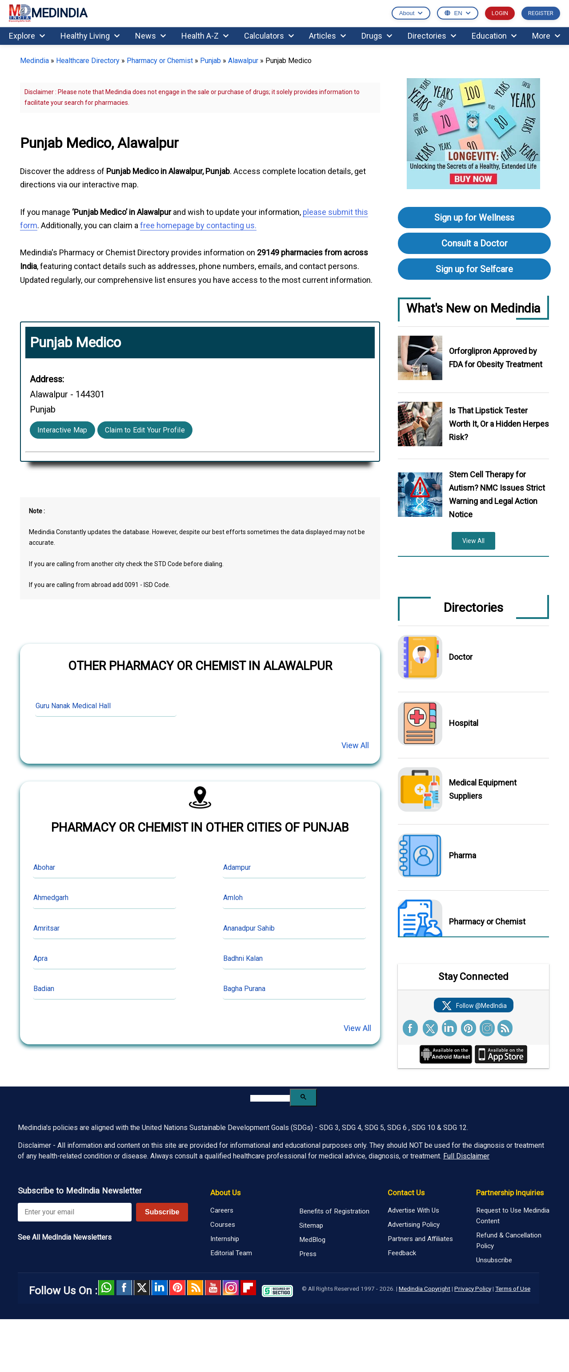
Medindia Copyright (424, 1288)
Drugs (376, 35)
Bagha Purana (244, 988)
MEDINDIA (48, 13)
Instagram (231, 1288)
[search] (270, 1098)
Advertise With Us (413, 1210)
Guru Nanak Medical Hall (73, 706)
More (546, 35)
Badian (43, 988)
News (150, 35)
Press (308, 1254)
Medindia (34, 60)
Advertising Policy (414, 1225)
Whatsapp (106, 1288)
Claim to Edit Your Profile (145, 430)
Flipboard (248, 1288)
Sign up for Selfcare (474, 269)
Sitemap (311, 1225)
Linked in (160, 1288)
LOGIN (500, 13)
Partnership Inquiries (510, 1192)
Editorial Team (231, 1253)
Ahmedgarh (50, 897)
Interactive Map (62, 430)
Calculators (269, 35)
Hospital (463, 723)
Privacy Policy (472, 1288)
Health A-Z (204, 35)
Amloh (233, 897)
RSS (195, 1288)
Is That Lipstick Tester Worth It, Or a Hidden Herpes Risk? (499, 424)
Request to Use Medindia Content (512, 1215)
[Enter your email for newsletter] (75, 1212)
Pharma (462, 855)
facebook (124, 1288)
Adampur (237, 867)
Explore (27, 35)
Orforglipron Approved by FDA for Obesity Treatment (495, 357)
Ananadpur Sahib (249, 928)
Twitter (142, 1288)
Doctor (461, 657)
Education (494, 35)
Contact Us (406, 1192)
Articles (327, 35)
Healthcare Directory (88, 60)
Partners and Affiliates (420, 1239)
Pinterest (177, 1288)
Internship (224, 1239)
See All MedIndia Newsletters (65, 1237)
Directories (432, 35)
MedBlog (312, 1240)
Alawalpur (243, 60)
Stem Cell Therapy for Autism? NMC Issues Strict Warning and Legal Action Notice (497, 494)
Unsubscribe (494, 1260)
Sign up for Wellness (474, 217)
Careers (221, 1210)
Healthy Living (90, 35)
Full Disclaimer (466, 1156)
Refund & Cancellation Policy (508, 1240)
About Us (225, 1192)
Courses (222, 1225)
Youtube (213, 1288)
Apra (40, 958)
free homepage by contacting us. (198, 225)
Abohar (44, 867)
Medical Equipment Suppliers (483, 789)
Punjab (210, 60)
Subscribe (162, 1212)
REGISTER (540, 13)
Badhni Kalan (243, 958)
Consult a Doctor (474, 243)
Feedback (402, 1253)
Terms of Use (512, 1288)
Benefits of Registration (334, 1211)
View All (355, 745)
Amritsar (46, 928)
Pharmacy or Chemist (160, 60)
